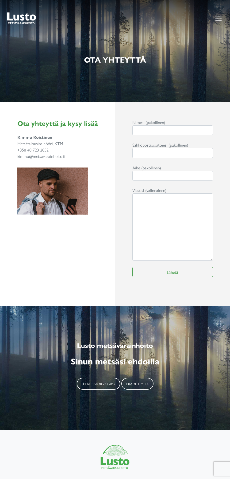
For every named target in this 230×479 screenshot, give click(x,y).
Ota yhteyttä (137, 383)
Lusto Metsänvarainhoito (21, 18)
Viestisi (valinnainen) (172, 224)
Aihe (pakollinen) (172, 173)
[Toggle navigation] (218, 18)
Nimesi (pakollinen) (172, 127)
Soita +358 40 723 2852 (98, 383)
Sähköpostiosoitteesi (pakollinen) (172, 150)
